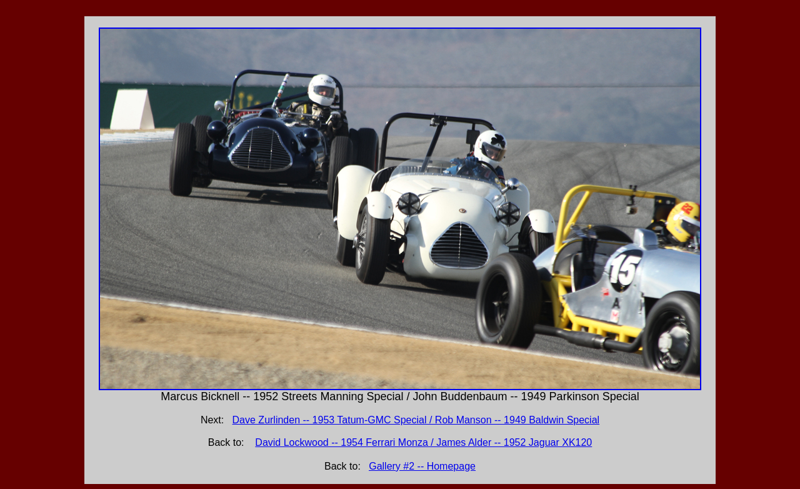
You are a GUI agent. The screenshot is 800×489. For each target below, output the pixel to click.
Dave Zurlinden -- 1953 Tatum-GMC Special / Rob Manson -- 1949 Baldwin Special (416, 420)
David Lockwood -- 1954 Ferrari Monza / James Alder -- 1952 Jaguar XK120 (423, 442)
